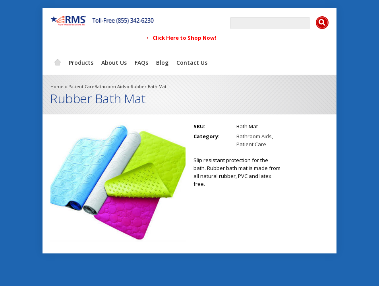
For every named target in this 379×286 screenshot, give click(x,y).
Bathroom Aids (110, 86)
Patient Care (81, 86)
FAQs (141, 62)
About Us (114, 62)
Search (322, 22)
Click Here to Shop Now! (184, 37)
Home (57, 62)
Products (81, 62)
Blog (162, 62)
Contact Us (191, 62)
